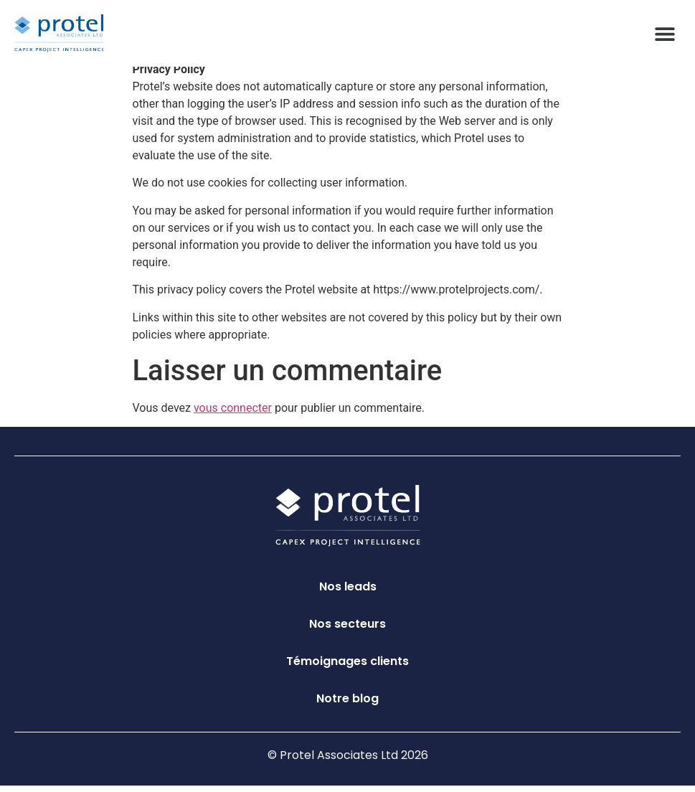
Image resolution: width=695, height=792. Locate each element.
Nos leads (348, 593)
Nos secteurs (347, 630)
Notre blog (347, 705)
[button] (664, 33)
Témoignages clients (347, 667)
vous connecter (233, 413)
